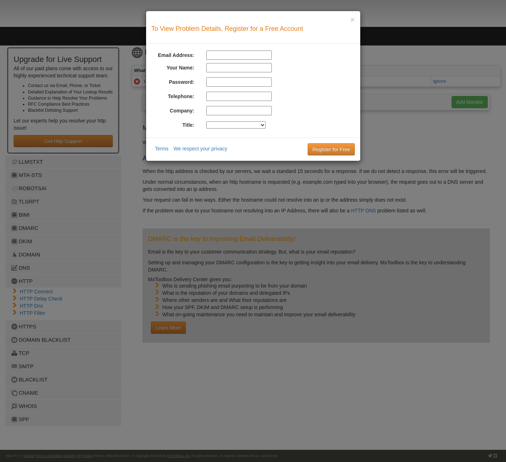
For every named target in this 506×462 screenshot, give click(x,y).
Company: (182, 111)
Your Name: (180, 68)
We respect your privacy (200, 148)
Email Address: (176, 55)
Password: (181, 82)
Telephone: (181, 96)
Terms (162, 148)
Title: (188, 125)
